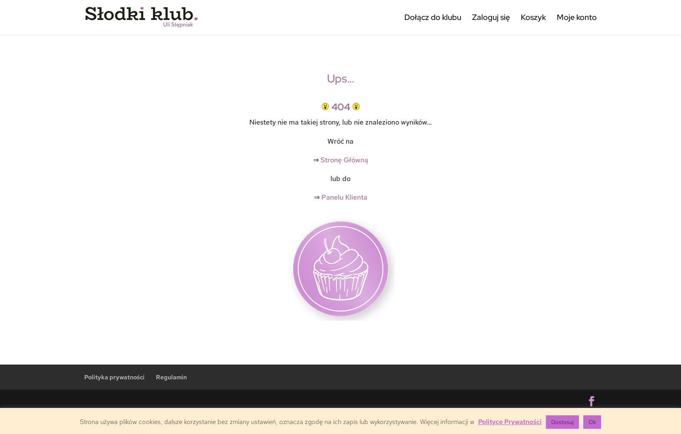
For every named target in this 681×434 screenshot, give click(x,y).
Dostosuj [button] (562, 422)
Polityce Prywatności (510, 422)
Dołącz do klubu (432, 17)
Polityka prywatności (114, 377)
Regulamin (171, 377)
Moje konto (577, 17)
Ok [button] (592, 422)
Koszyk (533, 17)
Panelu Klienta (344, 197)
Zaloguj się (491, 17)
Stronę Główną (344, 159)
